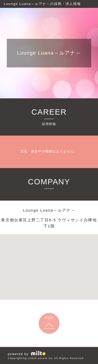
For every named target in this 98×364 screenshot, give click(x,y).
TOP (49, 318)
